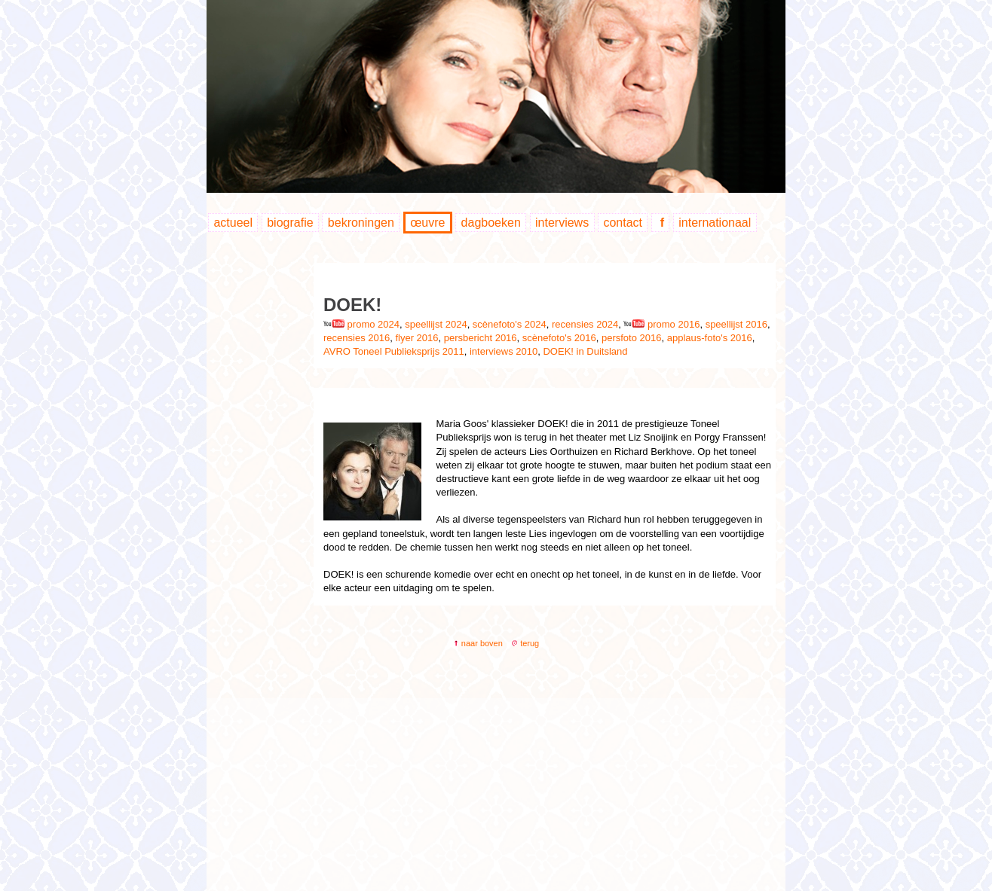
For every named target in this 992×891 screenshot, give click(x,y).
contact (622, 222)
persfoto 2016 (632, 337)
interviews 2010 (503, 351)
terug (525, 643)
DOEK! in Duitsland (585, 351)
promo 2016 (661, 324)
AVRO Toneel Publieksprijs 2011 (393, 351)
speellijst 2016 (736, 324)
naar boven (478, 643)
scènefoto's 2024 (510, 324)
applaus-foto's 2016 (709, 337)
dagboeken (491, 222)
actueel (233, 222)
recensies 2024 (585, 324)
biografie (290, 222)
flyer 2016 (416, 337)
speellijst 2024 (436, 324)
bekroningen (361, 222)
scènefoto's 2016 (559, 337)
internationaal (714, 222)
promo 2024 (361, 324)
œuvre (427, 222)
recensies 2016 (356, 337)
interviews (562, 222)
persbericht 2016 (480, 337)
